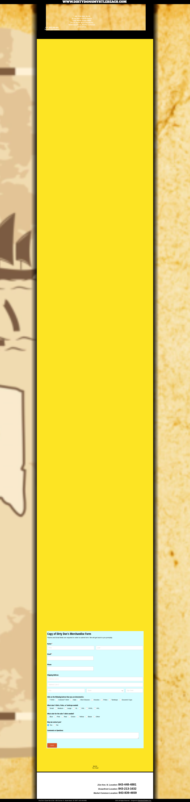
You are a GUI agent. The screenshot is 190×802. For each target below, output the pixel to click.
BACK (95, 766)
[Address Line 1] (95, 679)
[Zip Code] (134, 690)
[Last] (119, 648)
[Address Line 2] (95, 685)
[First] (70, 648)
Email (52, 654)
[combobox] (105, 690)
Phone (49, 664)
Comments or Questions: (55, 730)
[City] (66, 690)
